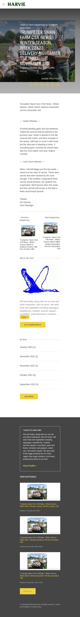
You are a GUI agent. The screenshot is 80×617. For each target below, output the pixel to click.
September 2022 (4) (29, 384)
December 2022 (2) (29, 356)
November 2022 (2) (29, 366)
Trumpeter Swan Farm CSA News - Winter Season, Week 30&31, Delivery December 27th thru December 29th (39, 539)
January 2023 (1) (28, 347)
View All (27, 591)
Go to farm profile (32, 325)
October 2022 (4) (28, 375)
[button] (29, 396)
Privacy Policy (36, 607)
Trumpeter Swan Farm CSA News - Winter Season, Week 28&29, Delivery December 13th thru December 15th (39, 575)
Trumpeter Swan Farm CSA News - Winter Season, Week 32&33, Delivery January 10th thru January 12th (39, 505)
